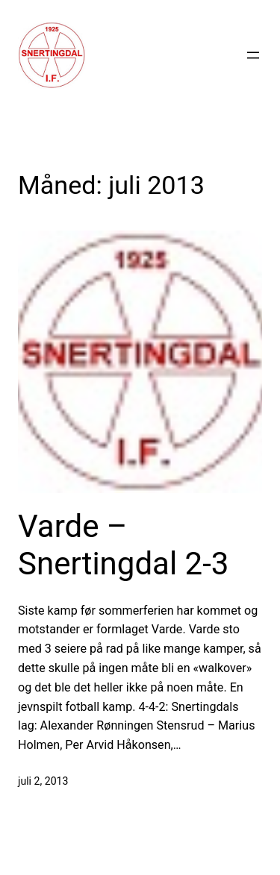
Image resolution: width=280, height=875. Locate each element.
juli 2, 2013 (43, 781)
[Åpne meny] (253, 55)
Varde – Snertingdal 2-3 (123, 545)
